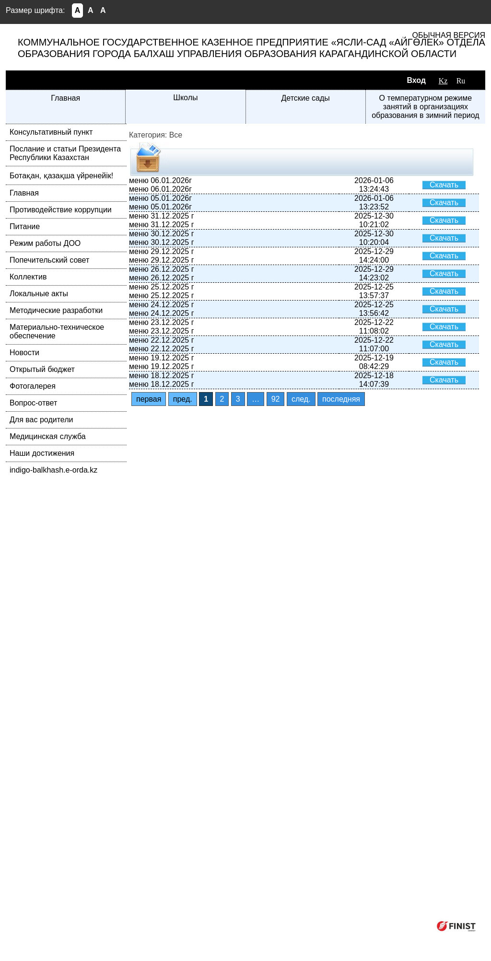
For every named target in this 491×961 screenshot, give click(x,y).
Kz (443, 81)
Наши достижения (42, 453)
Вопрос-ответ (33, 403)
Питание (25, 226)
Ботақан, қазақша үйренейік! (61, 176)
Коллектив (28, 277)
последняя (341, 399)
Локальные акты (39, 293)
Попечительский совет (49, 260)
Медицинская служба (48, 436)
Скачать (444, 185)
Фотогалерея (33, 386)
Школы (185, 97)
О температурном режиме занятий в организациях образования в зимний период (425, 106)
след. (301, 399)
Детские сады (305, 98)
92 (275, 399)
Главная (65, 98)
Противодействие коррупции (61, 210)
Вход (416, 80)
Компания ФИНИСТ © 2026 (378, 926)
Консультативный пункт (51, 132)
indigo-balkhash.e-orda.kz (53, 470)
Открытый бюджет (42, 369)
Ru (461, 81)
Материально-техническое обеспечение (57, 331)
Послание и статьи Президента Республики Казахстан (65, 153)
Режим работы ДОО (45, 243)
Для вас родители (41, 420)
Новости (24, 352)
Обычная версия (448, 35)
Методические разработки (56, 310)
